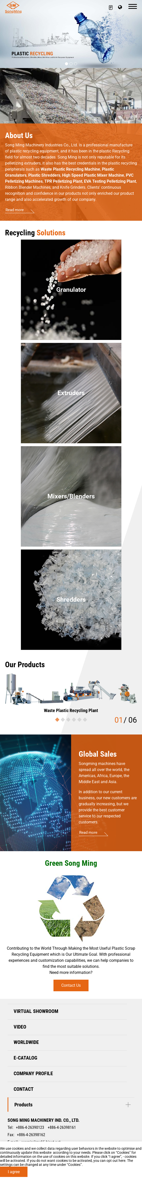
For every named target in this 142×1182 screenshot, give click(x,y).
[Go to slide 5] (79, 720)
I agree (14, 1171)
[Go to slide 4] (74, 720)
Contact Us (71, 985)
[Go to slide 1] (66, 63)
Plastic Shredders (44, 175)
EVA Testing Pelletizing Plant (110, 181)
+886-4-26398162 (31, 1134)
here (122, 1161)
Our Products (25, 664)
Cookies (123, 1153)
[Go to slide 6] (85, 720)
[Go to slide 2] (71, 63)
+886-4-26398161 (62, 1127)
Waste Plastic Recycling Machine (70, 169)
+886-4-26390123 (30, 1127)
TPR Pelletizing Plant (63, 181)
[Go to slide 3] (75, 63)
